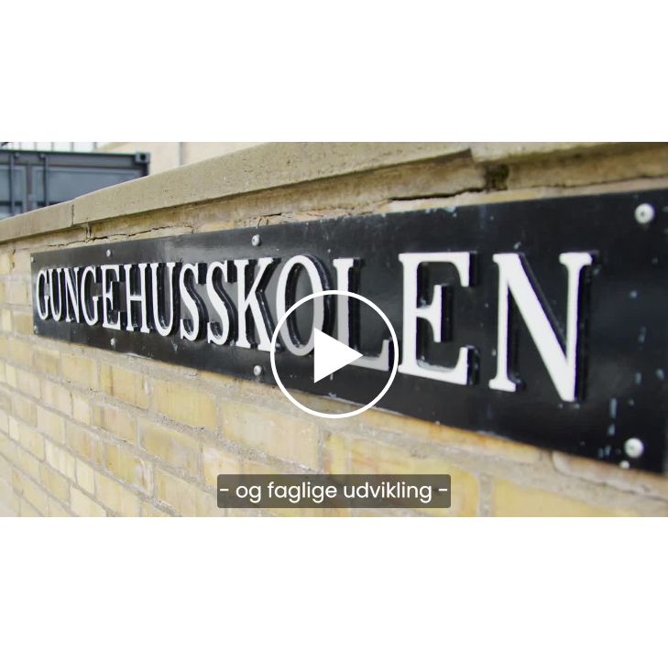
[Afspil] (334, 413)
